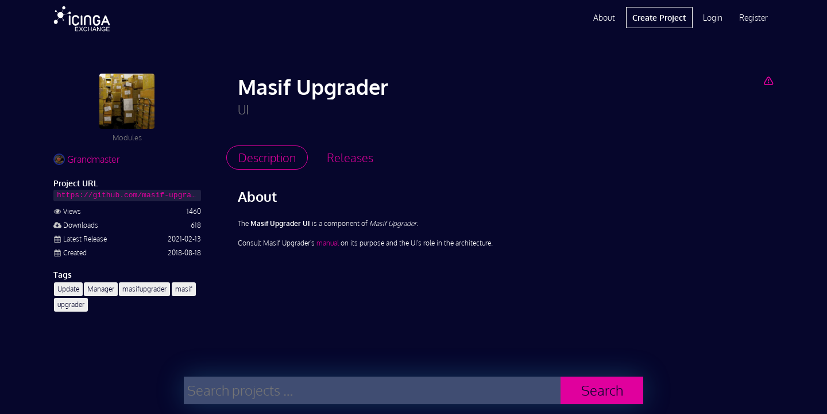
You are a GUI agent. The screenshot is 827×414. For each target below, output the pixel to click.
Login (712, 17)
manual (327, 243)
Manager (100, 289)
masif (183, 289)
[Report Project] (768, 80)
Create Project (659, 17)
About (604, 17)
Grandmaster (86, 159)
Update (68, 289)
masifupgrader (144, 289)
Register (753, 17)
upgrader (70, 304)
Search (602, 390)
